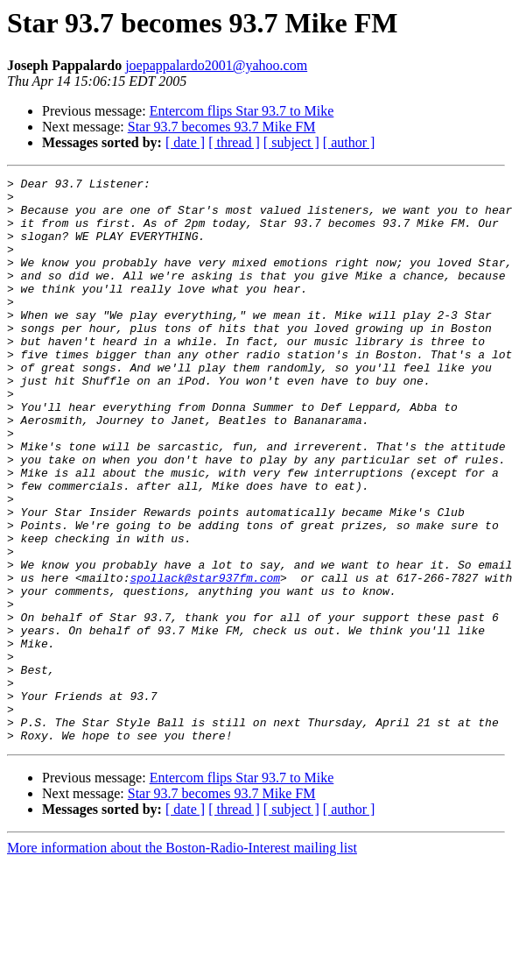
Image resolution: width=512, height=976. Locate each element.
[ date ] (185, 142)
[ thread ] (234, 142)
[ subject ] (291, 142)
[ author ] (349, 142)
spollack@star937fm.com (205, 659)
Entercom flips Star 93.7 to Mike (242, 110)
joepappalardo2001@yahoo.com (216, 65)
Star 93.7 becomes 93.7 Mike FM (222, 126)
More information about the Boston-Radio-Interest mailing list (182, 960)
